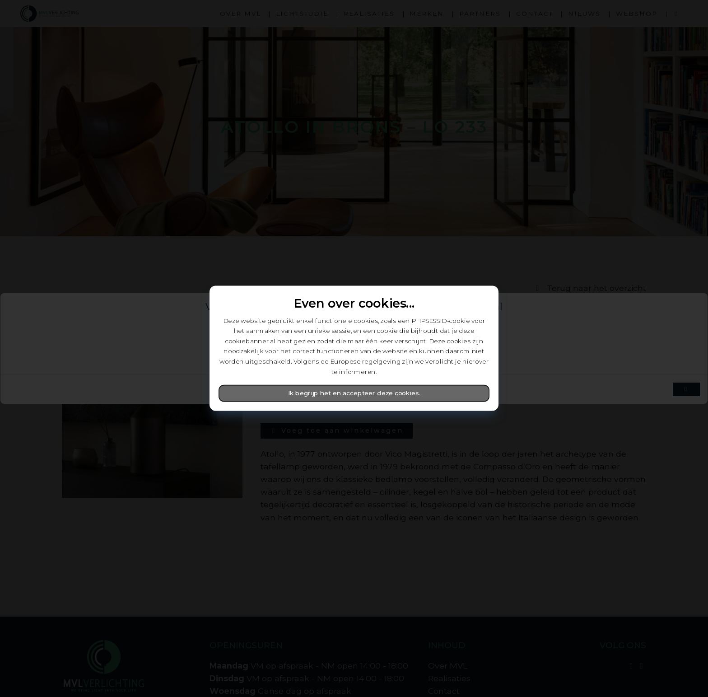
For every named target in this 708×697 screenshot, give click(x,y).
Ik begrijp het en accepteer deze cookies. (354, 393)
